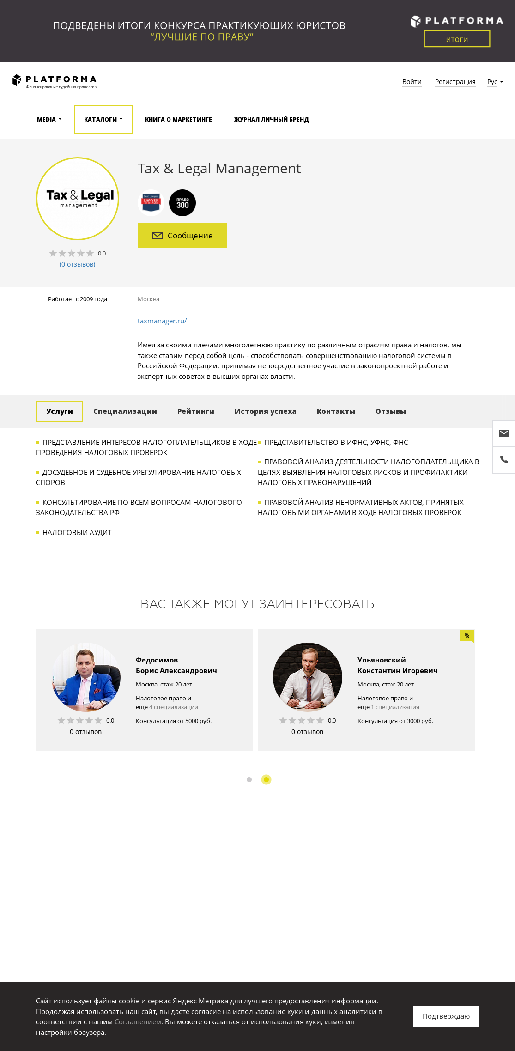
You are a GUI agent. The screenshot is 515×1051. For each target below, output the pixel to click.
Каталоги (100, 119)
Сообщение (182, 235)
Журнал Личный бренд (271, 119)
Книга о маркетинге (178, 119)
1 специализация (395, 707)
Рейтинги (195, 411)
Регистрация (455, 81)
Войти (412, 81)
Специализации (125, 411)
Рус (492, 81)
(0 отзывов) (77, 264)
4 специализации (173, 707)
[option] (144, 690)
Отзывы (391, 411)
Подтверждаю (446, 1016)
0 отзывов (86, 731)
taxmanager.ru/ (162, 320)
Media (46, 119)
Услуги (59, 411)
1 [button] (249, 779)
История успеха (266, 411)
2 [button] (266, 779)
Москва (148, 299)
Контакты (336, 411)
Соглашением (138, 1021)
